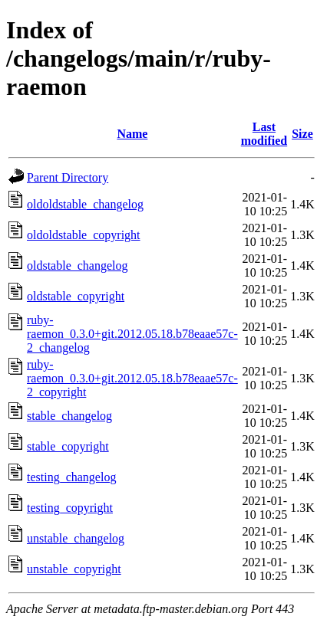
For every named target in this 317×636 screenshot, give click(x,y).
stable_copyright (68, 446)
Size (302, 133)
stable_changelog (69, 415)
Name (132, 133)
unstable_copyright (74, 568)
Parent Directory (67, 177)
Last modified (264, 133)
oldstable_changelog (77, 265)
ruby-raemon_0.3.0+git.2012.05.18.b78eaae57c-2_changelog (132, 333)
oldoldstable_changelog (85, 204)
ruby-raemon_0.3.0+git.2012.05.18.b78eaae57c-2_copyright (132, 378)
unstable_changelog (75, 538)
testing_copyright (70, 507)
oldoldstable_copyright (83, 234)
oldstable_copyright (75, 296)
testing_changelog (71, 477)
